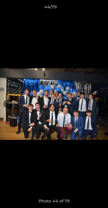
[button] (87, 8)
